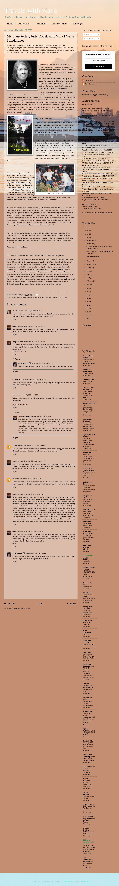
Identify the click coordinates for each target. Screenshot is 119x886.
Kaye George (62, 297)
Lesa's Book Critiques (87, 420)
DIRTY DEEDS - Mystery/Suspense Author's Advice (89, 819)
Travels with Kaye (30, 10)
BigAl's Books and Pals (88, 357)
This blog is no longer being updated (87, 501)
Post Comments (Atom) (22, 608)
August (89, 268)
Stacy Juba (87, 531)
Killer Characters (87, 631)
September (91, 264)
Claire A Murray (18, 379)
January (89, 284)
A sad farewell (87, 587)
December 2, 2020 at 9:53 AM (34, 531)
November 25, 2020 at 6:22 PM (28, 395)
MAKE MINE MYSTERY (87, 546)
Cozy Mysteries (59, 23)
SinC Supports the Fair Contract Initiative (89, 808)
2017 (87, 295)
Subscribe (98, 67)
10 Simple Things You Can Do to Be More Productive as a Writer (89, 848)
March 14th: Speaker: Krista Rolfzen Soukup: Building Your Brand (88, 458)
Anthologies (77, 23)
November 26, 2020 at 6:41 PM (40, 416)
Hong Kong (44, 297)
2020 (87, 237)
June (88, 271)
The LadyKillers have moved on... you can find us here (88, 745)
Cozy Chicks (87, 620)
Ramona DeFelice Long (88, 685)
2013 (87, 308)
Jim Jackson (89, 80)
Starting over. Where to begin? (88, 524)
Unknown (16, 479)
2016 (87, 298)
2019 (87, 288)
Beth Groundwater (88, 858)
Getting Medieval (86, 793)
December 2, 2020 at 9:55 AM (36, 553)
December (90, 240)
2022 (87, 231)
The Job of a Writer (92, 257)
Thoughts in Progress (87, 608)
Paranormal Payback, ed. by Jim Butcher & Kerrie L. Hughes (88, 426)
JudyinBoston (18, 326)
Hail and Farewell (88, 760)
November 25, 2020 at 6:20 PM (35, 379)
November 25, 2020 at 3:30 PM (31, 311)
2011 (87, 315)
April (88, 278)
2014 (87, 305)
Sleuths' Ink (87, 452)
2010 (87, 318)
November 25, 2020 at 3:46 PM (34, 326)
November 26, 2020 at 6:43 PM (34, 461)
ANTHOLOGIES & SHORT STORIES (95, 137)
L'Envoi (85, 549)
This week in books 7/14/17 (87, 785)
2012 (87, 312)
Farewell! (86, 634)
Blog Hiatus (86, 772)
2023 (87, 227)
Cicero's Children (86, 829)
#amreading (16, 297)
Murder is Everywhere (87, 370)
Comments (88, 39)
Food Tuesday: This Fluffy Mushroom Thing (88, 513)
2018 (87, 292)
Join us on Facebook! (86, 623)
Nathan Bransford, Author (87, 780)
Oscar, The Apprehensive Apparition (87, 612)
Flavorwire (87, 652)
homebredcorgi (69, 881)
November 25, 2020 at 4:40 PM (42, 363)
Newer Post (9, 603)
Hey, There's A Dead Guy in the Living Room (89, 756)
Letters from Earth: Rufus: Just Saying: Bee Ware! (89, 488)
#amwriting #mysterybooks (30, 297)
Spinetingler (87, 711)
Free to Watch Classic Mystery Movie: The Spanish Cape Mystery (88, 393)
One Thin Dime (88, 373)
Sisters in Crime (89, 804)
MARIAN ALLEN (89, 510)
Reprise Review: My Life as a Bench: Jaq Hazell (89, 361)
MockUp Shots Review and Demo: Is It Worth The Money (88, 536)
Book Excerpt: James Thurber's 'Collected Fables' (88, 656)
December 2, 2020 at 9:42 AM (34, 494)
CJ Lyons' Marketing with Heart (88, 842)
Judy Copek (53, 297)
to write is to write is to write (88, 469)
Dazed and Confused (87, 641)
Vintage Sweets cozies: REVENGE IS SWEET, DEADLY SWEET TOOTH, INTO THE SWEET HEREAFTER (98, 130)
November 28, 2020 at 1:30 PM (30, 479)
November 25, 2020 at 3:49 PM (34, 342)
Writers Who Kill (89, 403)
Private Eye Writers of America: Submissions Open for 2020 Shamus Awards (88, 673)
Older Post (72, 603)
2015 (87, 302)
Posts (86, 35)
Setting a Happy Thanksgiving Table (88, 689)
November (90, 243)
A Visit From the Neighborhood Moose (88, 863)
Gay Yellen (16, 311)
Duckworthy (24, 23)
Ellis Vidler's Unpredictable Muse (88, 595)
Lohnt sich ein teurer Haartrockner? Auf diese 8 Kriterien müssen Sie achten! (89, 718)
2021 (87, 234)
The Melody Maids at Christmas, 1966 (89, 474)
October (89, 261)
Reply (14, 319)
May (88, 274)
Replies (17, 359)
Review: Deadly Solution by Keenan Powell (88, 703)
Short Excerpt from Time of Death (89, 599)
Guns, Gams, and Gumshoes (88, 665)
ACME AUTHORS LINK (89, 730)
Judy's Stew (87, 521)
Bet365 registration (86, 560)
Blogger (86, 881)
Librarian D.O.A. (89, 380)
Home (10, 23)
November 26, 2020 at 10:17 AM (35, 446)
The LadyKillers (88, 741)
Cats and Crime (88, 388)
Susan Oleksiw (18, 446)
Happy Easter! (87, 381)
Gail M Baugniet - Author (89, 568)
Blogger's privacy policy (100, 95)
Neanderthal (41, 23)
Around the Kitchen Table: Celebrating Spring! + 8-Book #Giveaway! (88, 442)
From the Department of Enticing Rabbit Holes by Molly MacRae (88, 409)
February (90, 281)
